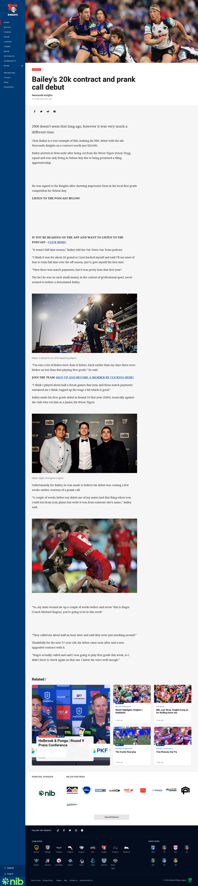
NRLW (6, 51)
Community (10, 61)
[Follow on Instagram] (76, 830)
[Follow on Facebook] (64, 830)
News (7, 22)
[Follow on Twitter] (70, 830)
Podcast (36, 70)
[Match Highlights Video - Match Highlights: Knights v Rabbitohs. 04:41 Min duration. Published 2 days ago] (132, 704)
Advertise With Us (86, 880)
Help (65, 880)
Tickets (7, 77)
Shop (6, 82)
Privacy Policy (48, 880)
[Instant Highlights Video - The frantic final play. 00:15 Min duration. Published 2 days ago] (132, 746)
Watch (7, 27)
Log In (8, 873)
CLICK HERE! (57, 242)
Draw (7, 37)
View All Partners (112, 817)
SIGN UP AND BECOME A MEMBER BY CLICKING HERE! (95, 377)
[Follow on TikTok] (58, 830)
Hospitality (9, 87)
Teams (7, 46)
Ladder (8, 42)
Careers (59, 880)
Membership (9, 72)
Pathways (9, 56)
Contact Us (73, 880)
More (13, 66)
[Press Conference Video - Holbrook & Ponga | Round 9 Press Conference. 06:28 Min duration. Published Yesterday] (71, 725)
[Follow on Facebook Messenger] (82, 830)
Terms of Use (36, 880)
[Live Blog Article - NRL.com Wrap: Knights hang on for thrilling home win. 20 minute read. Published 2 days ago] (172, 704)
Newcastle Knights (42, 95)
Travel (8, 32)
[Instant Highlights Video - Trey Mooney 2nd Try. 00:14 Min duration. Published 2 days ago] (172, 746)
